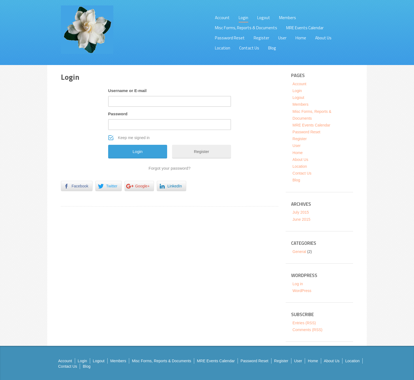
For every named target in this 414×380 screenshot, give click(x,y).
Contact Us (249, 48)
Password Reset (230, 38)
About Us (323, 38)
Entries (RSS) (304, 323)
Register (261, 38)
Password (118, 113)
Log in (297, 284)
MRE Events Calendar (305, 28)
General (299, 251)
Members (287, 17)
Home (300, 38)
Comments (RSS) (307, 330)
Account (222, 17)
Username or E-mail (127, 90)
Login (243, 17)
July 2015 (300, 212)
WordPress (301, 290)
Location (222, 48)
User (282, 38)
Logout (263, 17)
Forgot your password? (169, 168)
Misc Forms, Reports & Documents (246, 28)
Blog (272, 48)
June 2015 (301, 219)
